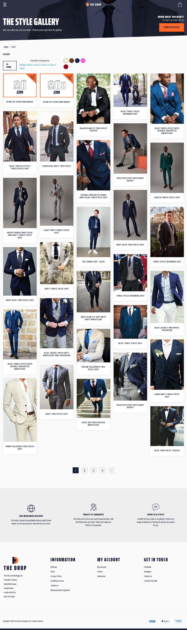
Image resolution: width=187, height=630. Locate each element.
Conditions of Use (57, 581)
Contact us (54, 585)
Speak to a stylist (172, 27)
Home (6, 47)
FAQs (53, 572)
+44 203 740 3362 (150, 581)
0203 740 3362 (9, 597)
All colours (8, 66)
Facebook (147, 567)
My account (101, 567)
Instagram (147, 572)
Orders (100, 572)
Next (112, 470)
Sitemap (54, 567)
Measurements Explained (60, 590)
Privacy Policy (56, 576)
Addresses (101, 576)
